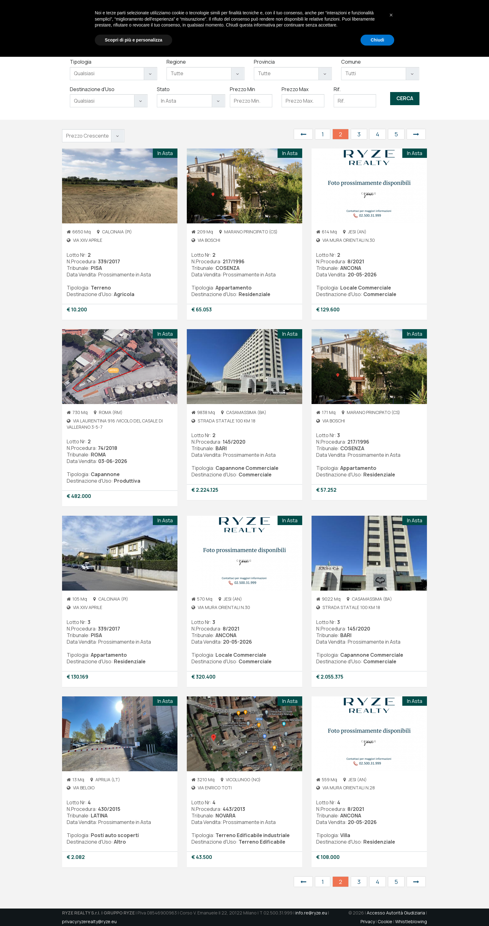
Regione (176, 61)
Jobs (361, 25)
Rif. (337, 89)
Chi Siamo (273, 25)
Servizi (299, 25)
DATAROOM (412, 25)
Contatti (382, 25)
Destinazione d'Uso (92, 89)
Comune (351, 61)
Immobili (323, 25)
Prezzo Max (295, 89)
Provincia (264, 61)
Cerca (404, 98)
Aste (344, 25)
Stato (163, 89)
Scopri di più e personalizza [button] (133, 908)
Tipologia (80, 61)
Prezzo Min (242, 89)
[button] (391, 884)
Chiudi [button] (377, 908)
